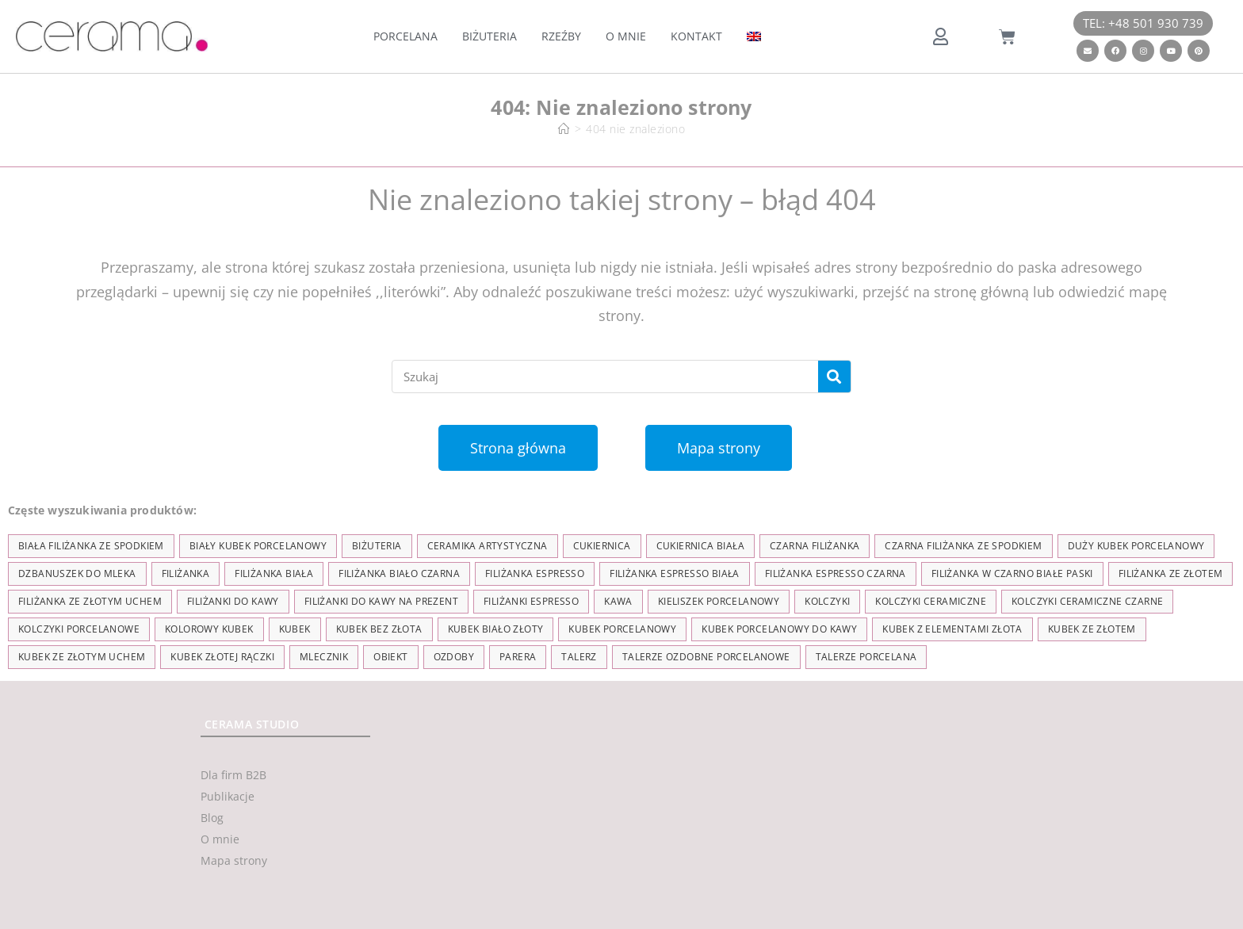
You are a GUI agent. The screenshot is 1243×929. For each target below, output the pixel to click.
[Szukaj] (834, 376)
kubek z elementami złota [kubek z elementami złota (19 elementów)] (952, 629)
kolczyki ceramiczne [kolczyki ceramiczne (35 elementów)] (930, 601)
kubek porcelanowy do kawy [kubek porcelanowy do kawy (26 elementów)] (779, 629)
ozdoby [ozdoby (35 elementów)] (454, 656)
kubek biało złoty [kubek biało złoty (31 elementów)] (496, 629)
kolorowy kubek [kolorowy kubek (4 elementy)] (209, 629)
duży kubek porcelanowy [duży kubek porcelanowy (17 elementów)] (1136, 545)
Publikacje (227, 796)
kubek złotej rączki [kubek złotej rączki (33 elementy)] (222, 656)
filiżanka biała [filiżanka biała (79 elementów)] (274, 573)
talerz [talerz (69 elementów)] (578, 656)
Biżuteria (489, 36)
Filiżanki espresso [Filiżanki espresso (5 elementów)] (531, 601)
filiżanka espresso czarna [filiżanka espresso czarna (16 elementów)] (835, 573)
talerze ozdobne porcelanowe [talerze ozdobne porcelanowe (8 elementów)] (706, 656)
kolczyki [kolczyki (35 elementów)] (827, 601)
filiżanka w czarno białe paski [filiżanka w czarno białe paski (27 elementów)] (1012, 573)
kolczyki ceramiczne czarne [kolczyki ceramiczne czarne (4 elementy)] (1087, 601)
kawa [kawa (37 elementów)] (618, 601)
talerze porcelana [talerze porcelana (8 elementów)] (866, 656)
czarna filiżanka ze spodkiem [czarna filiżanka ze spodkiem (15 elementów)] (963, 545)
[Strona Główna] (564, 128)
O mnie (626, 36)
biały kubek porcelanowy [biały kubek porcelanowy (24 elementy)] (258, 545)
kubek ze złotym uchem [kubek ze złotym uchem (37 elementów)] (81, 656)
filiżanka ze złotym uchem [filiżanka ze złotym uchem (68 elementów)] (90, 601)
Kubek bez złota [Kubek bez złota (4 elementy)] (379, 629)
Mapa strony (234, 860)
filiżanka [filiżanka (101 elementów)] (186, 573)
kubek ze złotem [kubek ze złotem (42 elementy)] (1092, 629)
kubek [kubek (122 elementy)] (295, 629)
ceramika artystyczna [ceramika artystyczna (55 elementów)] (487, 545)
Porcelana (405, 36)
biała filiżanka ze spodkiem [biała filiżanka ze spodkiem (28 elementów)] (91, 545)
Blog (212, 817)
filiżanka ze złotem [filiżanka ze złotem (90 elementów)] (1171, 573)
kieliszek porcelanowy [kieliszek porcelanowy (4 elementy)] (718, 601)
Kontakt (696, 36)
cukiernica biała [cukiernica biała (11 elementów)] (700, 545)
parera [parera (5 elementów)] (517, 656)
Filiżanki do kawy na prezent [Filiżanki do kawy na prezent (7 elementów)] (381, 601)
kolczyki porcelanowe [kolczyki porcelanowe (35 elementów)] (79, 629)
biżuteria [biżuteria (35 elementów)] (377, 545)
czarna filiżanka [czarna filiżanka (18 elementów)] (814, 545)
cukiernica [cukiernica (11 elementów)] (602, 545)
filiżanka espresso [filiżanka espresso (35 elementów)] (534, 573)
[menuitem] (754, 36)
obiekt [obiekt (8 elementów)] (390, 656)
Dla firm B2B (233, 774)
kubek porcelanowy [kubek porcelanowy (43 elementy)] (622, 629)
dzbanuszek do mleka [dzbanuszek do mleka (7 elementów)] (77, 573)
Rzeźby (561, 36)
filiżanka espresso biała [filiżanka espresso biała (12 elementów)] (675, 573)
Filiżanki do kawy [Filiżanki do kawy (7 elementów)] (233, 601)
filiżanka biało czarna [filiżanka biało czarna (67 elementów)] (399, 573)
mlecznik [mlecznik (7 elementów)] (324, 656)
